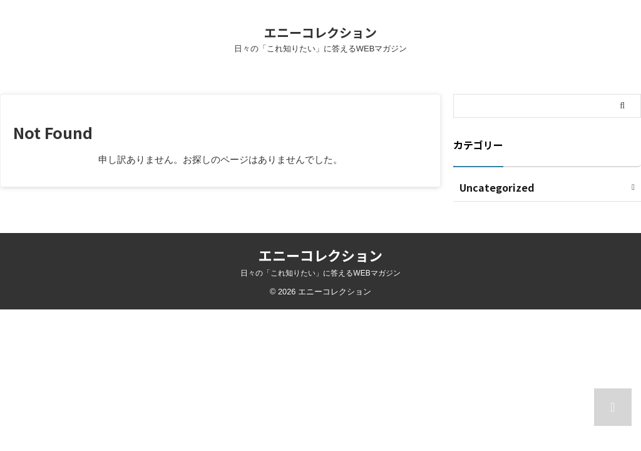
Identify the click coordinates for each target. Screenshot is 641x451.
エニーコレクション (320, 32)
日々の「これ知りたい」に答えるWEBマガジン (320, 273)
